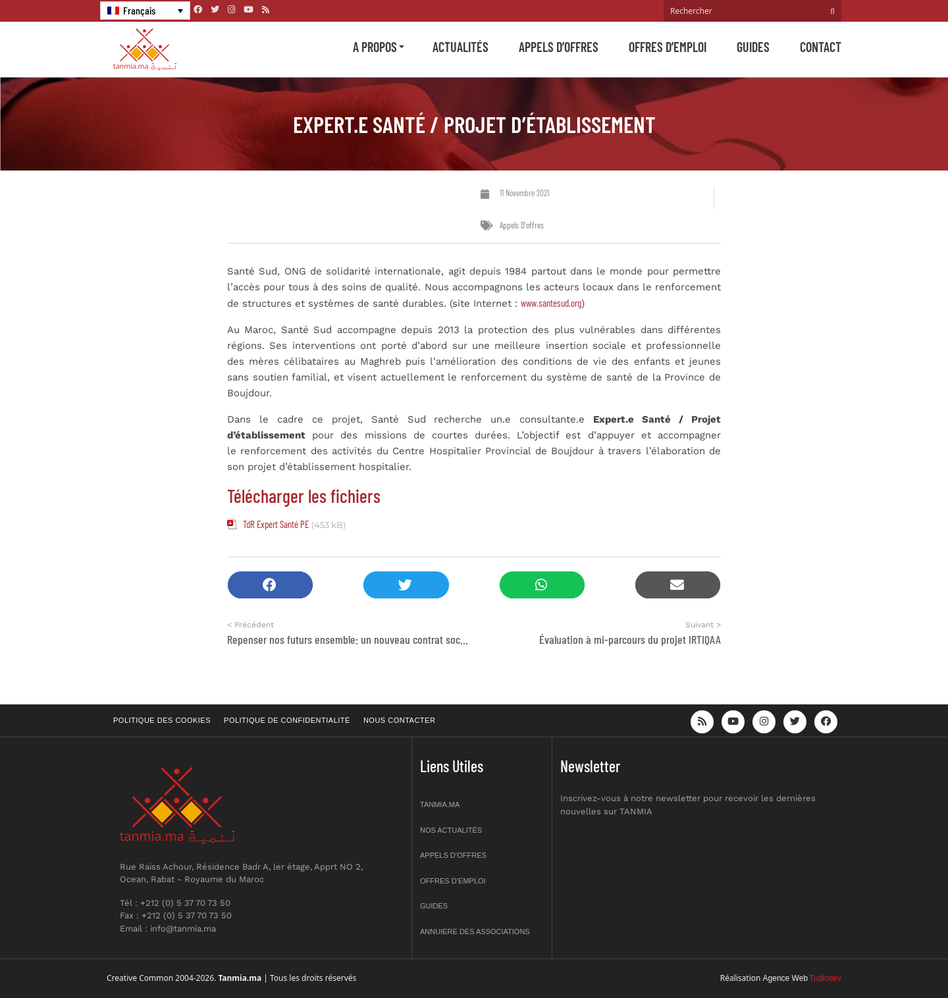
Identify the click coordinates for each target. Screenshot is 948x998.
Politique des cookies (162, 720)
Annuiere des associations (475, 931)
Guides (753, 47)
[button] (270, 585)
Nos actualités (451, 830)
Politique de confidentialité (287, 720)
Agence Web (785, 978)
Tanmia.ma (440, 804)
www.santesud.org (551, 303)
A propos (375, 47)
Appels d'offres (522, 225)
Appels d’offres (558, 47)
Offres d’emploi (667, 47)
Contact (820, 47)
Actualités (460, 47)
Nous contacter (399, 720)
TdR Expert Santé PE (276, 524)
